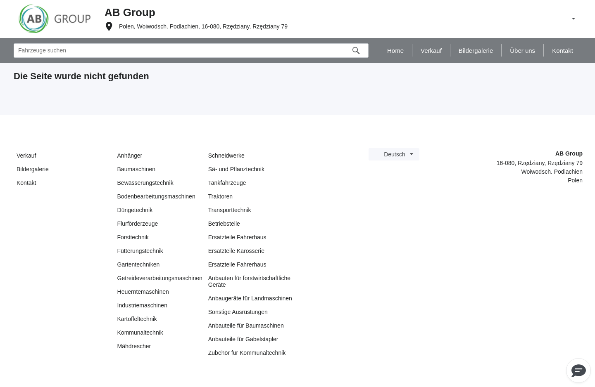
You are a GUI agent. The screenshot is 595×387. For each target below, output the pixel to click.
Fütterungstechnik (140, 251)
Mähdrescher (134, 346)
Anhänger (130, 155)
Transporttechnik (229, 210)
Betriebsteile (224, 223)
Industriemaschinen (142, 305)
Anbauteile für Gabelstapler (243, 339)
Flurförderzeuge (137, 223)
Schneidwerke (226, 155)
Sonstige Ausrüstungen (238, 312)
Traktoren (220, 196)
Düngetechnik (135, 210)
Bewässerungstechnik (145, 182)
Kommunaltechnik (140, 332)
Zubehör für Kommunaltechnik (247, 352)
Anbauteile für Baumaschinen (246, 325)
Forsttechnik (133, 237)
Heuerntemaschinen (143, 291)
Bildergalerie (33, 169)
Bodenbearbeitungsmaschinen (156, 196)
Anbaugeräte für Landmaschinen (250, 298)
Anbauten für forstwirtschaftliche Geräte (249, 281)
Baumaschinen (136, 169)
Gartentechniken (138, 264)
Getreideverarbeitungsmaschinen (159, 278)
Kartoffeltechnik (137, 319)
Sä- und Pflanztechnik (236, 169)
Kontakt (26, 182)
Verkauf (26, 155)
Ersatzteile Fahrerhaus (237, 237)
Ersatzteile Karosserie (236, 251)
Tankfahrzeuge (227, 182)
